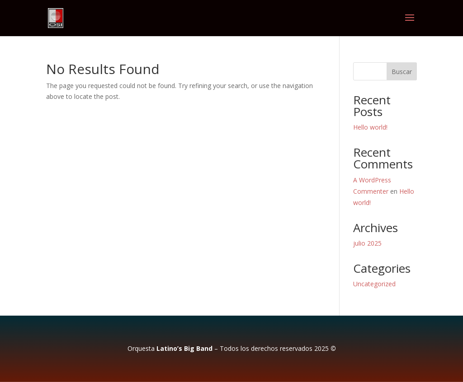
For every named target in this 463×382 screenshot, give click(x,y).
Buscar (402, 71)
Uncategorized (374, 284)
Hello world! (370, 127)
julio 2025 (367, 243)
